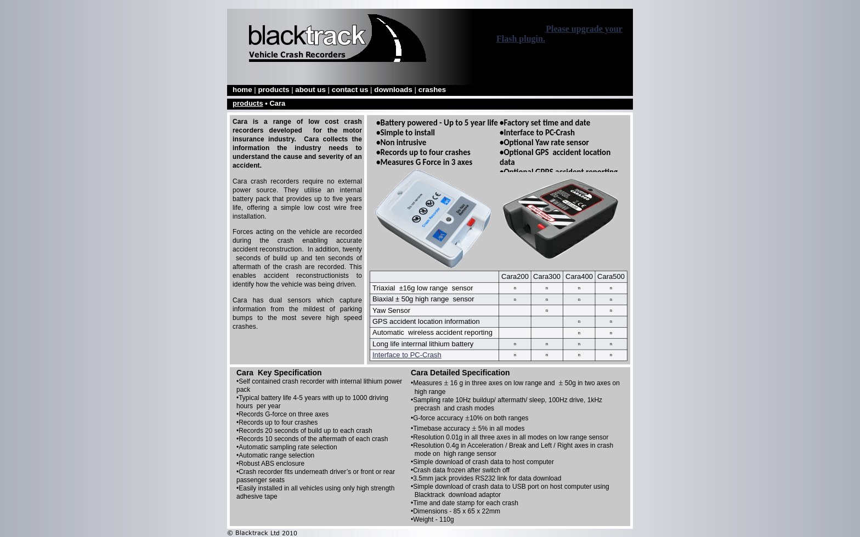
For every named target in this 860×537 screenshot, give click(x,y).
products (274, 89)
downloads (394, 89)
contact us (351, 89)
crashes (432, 89)
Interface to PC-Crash (407, 355)
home (243, 89)
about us (311, 89)
